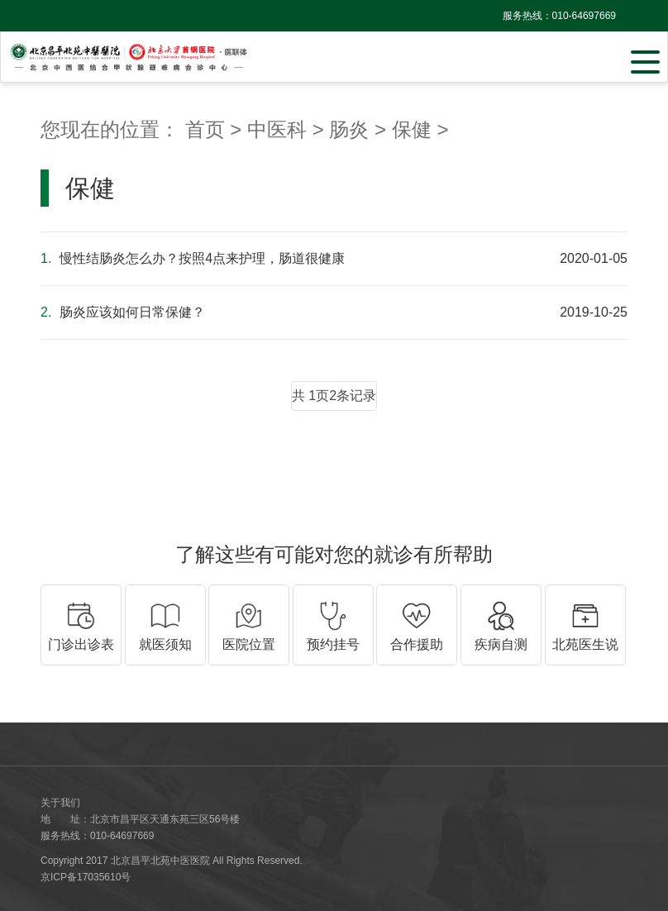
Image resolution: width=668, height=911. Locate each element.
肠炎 (349, 129)
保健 (412, 129)
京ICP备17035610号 (86, 877)
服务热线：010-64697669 (559, 15)
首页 (205, 129)
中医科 (277, 129)
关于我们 (60, 802)
